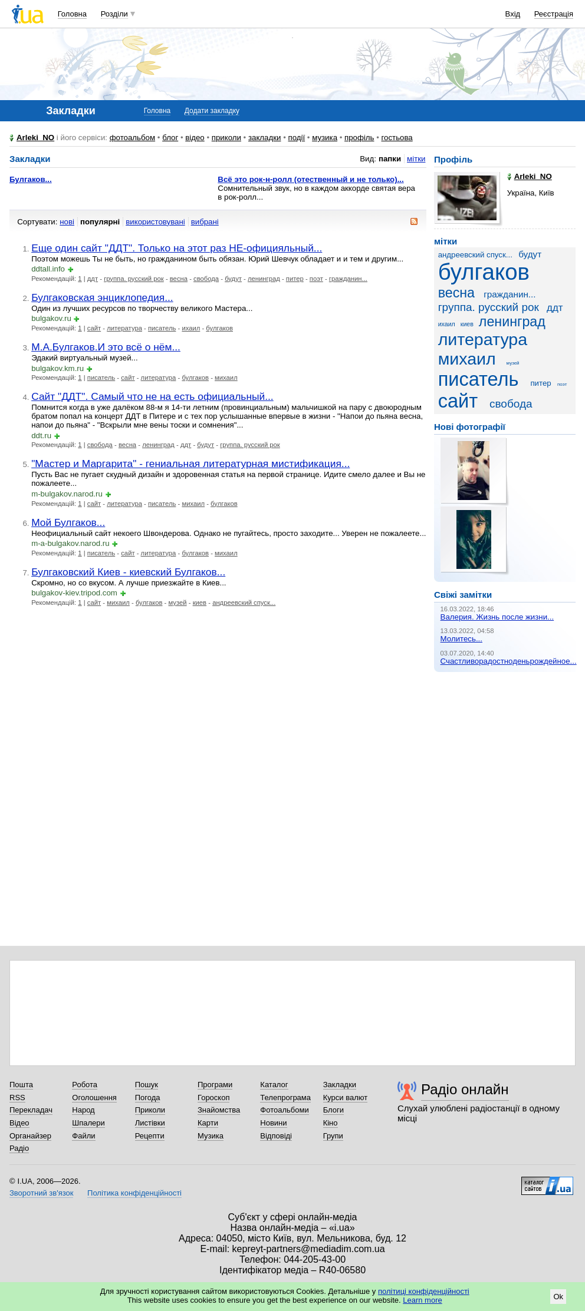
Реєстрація (553, 13)
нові (67, 221)
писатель (162, 328)
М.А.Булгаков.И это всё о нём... (105, 347)
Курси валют (345, 1097)
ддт (92, 278)
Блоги (333, 1109)
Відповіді (276, 1135)
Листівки (150, 1122)
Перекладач (30, 1109)
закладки (264, 137)
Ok (558, 1296)
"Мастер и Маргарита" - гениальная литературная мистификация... (190, 463)
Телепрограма (285, 1097)
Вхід (513, 13)
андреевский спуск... (243, 602)
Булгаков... (30, 179)
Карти (208, 1122)
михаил (226, 377)
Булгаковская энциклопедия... (102, 297)
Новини (273, 1122)
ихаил (191, 328)
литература (124, 328)
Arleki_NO (35, 137)
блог (170, 137)
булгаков (219, 328)
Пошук (146, 1084)
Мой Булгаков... (68, 522)
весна (179, 278)
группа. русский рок (134, 278)
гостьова (397, 137)
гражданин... (348, 278)
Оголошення (94, 1097)
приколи (226, 137)
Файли (83, 1135)
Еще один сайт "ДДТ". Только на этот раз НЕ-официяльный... (176, 248)
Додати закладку (212, 111)
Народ (83, 1109)
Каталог (274, 1084)
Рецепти (150, 1135)
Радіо (19, 1148)
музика (324, 137)
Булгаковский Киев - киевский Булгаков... (128, 572)
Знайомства (219, 1109)
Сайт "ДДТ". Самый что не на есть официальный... (152, 396)
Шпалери (88, 1122)
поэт (316, 278)
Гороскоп (213, 1097)
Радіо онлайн (465, 1089)
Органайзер (30, 1135)
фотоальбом (132, 137)
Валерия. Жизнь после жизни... (497, 617)
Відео (19, 1122)
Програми (215, 1084)
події (296, 137)
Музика (211, 1135)
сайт (94, 328)
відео (195, 137)
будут (233, 278)
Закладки (339, 1084)
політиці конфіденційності (423, 1291)
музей (178, 602)
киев (199, 602)
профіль (359, 137)
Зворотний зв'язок (41, 1192)
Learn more (422, 1300)
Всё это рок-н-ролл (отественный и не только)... (310, 179)
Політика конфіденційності (134, 1192)
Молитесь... (461, 638)
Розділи (114, 13)
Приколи (150, 1109)
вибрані (205, 221)
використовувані (155, 221)
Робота (84, 1084)
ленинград (264, 278)
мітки (416, 158)
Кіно (330, 1122)
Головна (72, 13)
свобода (206, 278)
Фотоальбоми (284, 1109)
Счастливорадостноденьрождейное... (509, 661)
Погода (147, 1097)
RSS (17, 1097)
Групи (333, 1135)
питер (295, 278)
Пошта (21, 1084)
